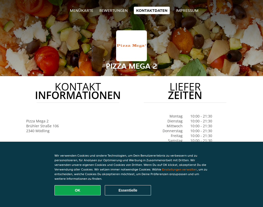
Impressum (187, 10)
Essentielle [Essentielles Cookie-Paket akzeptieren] (127, 190)
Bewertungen (113, 10)
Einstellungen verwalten (179, 169)
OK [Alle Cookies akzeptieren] (77, 190)
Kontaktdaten (151, 10)
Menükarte (81, 10)
